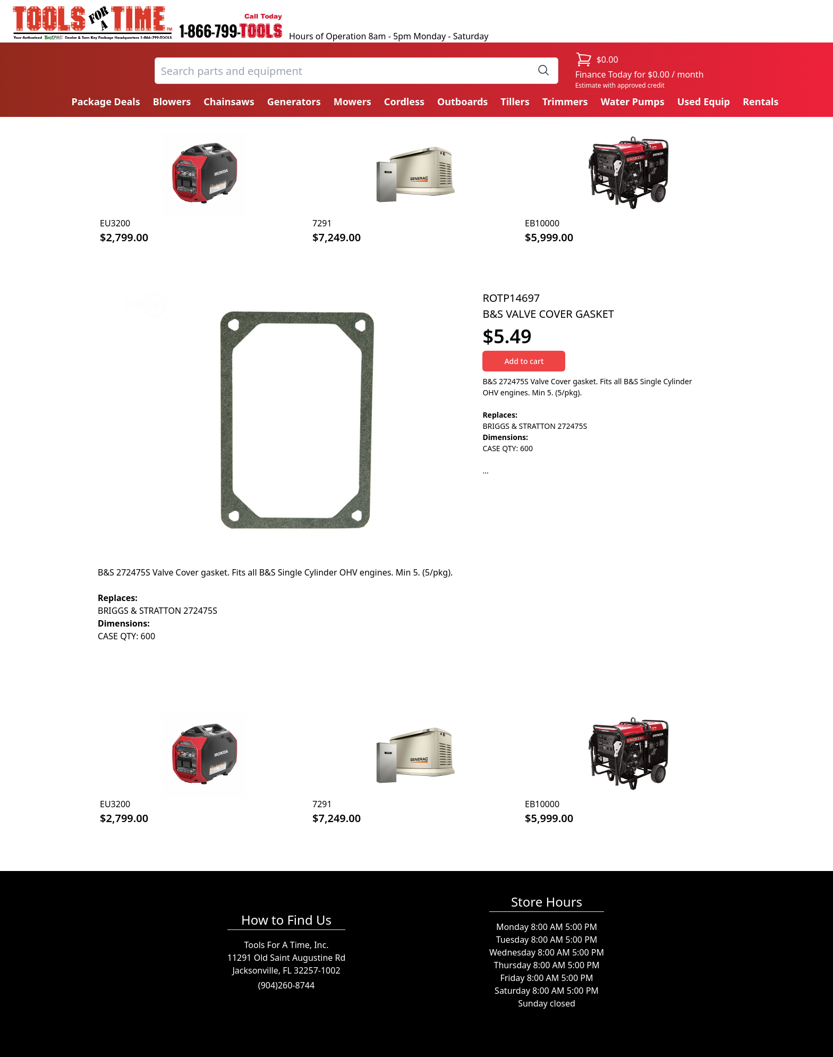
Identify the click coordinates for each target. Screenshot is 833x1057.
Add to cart (523, 361)
